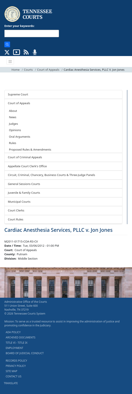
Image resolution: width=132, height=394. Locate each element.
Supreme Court (18, 94)
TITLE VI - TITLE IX (16, 343)
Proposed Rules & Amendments (30, 149)
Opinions (15, 130)
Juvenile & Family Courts (24, 193)
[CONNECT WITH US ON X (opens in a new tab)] (7, 52)
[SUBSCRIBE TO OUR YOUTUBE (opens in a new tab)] (16, 52)
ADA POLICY (13, 332)
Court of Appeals (48, 70)
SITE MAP (11, 371)
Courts (28, 70)
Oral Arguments (19, 137)
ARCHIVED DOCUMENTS (20, 337)
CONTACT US (13, 376)
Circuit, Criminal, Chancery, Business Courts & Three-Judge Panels (51, 175)
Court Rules (15, 219)
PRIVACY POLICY (16, 366)
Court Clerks (16, 210)
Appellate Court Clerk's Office (27, 166)
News (12, 117)
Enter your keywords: (19, 26)
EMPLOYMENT (14, 348)
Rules (12, 143)
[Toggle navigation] (10, 61)
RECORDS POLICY (16, 360)
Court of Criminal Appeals (25, 157)
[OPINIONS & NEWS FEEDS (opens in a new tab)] (26, 52)
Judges (13, 124)
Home (16, 70)
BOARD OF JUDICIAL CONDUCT (25, 353)
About (13, 111)
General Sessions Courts (24, 184)
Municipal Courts (19, 202)
